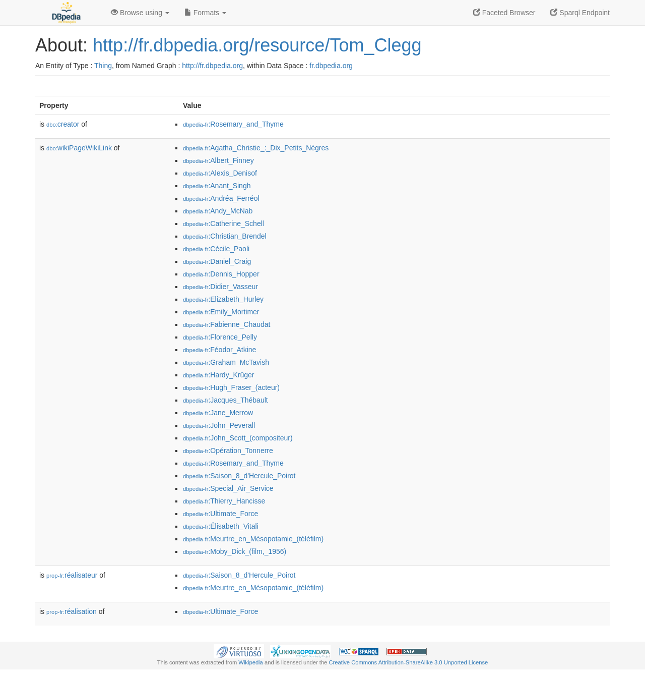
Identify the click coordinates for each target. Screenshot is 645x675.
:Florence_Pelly (220, 337)
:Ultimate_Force (220, 514)
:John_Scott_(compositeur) (238, 438)
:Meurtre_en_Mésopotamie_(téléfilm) (253, 539)
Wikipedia (250, 662)
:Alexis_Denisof (220, 173)
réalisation (71, 611)
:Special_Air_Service (228, 488)
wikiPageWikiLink (79, 148)
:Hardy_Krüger (218, 375)
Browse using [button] (140, 13)
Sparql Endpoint (580, 13)
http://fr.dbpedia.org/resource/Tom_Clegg (257, 45)
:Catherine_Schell (223, 223)
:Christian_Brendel (225, 236)
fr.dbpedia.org (331, 66)
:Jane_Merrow (218, 413)
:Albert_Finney (218, 160)
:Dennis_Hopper (221, 274)
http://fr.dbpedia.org (212, 66)
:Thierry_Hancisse (224, 501)
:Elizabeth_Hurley (223, 299)
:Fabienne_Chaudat (226, 324)
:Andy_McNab (217, 211)
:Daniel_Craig (217, 261)
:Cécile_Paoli (216, 249)
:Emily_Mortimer (221, 312)
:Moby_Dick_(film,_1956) (234, 551)
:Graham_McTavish (226, 362)
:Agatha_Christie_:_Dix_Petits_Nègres (256, 148)
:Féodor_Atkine (219, 350)
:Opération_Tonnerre (228, 450)
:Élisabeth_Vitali (221, 526)
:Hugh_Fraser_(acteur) (231, 387)
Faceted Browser (504, 13)
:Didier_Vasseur (220, 287)
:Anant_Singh (216, 186)
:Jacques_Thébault (225, 400)
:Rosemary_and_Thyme (233, 124)
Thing (103, 66)
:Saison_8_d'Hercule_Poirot (239, 476)
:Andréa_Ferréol (221, 198)
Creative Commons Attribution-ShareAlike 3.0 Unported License (408, 662)
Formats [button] (205, 13)
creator (62, 124)
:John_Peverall (219, 425)
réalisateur (71, 575)
